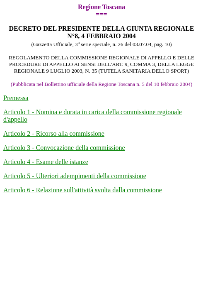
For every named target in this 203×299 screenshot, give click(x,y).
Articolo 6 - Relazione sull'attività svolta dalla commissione (82, 190)
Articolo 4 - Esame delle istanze (45, 161)
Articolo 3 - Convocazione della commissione (64, 147)
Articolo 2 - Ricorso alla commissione (53, 133)
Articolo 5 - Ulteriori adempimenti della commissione (74, 175)
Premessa (15, 97)
